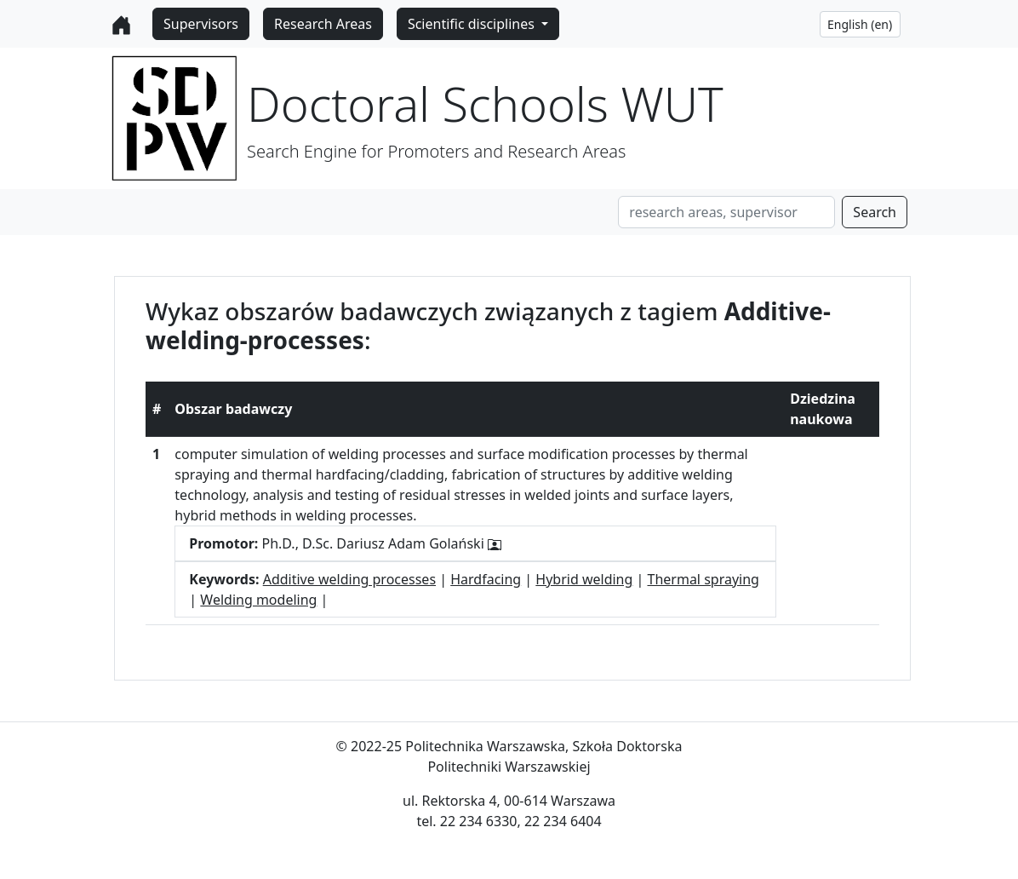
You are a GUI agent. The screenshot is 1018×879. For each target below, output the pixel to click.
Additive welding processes (349, 579)
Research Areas (323, 23)
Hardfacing (485, 579)
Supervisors (200, 23)
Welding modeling (258, 599)
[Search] (726, 212)
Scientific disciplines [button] (473, 23)
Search (874, 212)
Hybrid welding (583, 579)
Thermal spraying (703, 579)
